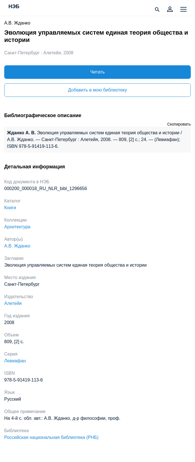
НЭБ (13, 6)
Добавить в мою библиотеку (97, 90)
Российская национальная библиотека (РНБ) (51, 437)
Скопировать (179, 124)
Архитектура (17, 226)
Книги (10, 207)
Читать (97, 72)
